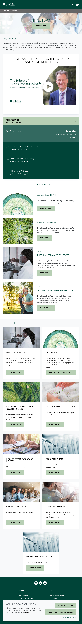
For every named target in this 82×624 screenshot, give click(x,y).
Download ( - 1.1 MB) (19, 161)
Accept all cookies (65, 605)
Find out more (41, 26)
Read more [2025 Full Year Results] (44, 238)
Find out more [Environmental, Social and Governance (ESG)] (15, 424)
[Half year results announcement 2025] (18, 298)
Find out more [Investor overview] (15, 372)
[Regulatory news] (60, 444)
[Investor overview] (21, 337)
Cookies (26, 612)
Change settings (69, 617)
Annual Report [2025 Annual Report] (46, 208)
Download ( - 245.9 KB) (19, 149)
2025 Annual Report (46, 195)
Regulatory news (54, 459)
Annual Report (53, 352)
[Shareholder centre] (21, 492)
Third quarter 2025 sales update (53, 255)
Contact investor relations (40, 557)
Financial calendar (55, 507)
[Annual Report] (60, 337)
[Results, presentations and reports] (21, 444)
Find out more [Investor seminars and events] (54, 424)
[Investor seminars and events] (60, 392)
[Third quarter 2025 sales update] (18, 263)
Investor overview (15, 352)
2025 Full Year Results (48, 222)
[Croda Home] (9, 4)
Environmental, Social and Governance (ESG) (19, 408)
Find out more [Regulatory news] (54, 472)
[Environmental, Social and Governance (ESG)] (21, 392)
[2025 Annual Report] (18, 202)
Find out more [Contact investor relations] (35, 568)
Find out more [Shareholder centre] (15, 522)
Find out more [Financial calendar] (54, 522)
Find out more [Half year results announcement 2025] (45, 308)
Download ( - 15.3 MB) (19, 174)
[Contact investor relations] (41, 542)
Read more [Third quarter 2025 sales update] (44, 273)
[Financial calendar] (60, 492)
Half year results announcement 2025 (56, 290)
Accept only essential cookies (61, 612)
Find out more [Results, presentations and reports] (15, 472)
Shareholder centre (16, 507)
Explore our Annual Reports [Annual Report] (60, 372)
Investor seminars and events (60, 407)
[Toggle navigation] (77, 4)
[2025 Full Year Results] (18, 231)
